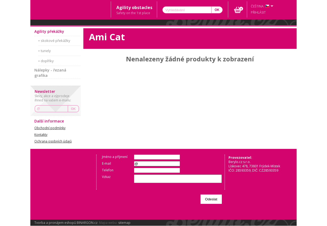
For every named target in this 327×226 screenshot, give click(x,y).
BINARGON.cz (87, 222)
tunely (46, 50)
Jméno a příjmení (115, 156)
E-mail (106, 163)
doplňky (47, 60)
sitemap (124, 222)
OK (73, 109)
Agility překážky (49, 31)
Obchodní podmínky (50, 128)
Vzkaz (106, 177)
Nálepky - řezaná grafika (50, 73)
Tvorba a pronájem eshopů (55, 222)
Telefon (107, 170)
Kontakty (40, 134)
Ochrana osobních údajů (53, 141)
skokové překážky (55, 40)
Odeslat (211, 199)
